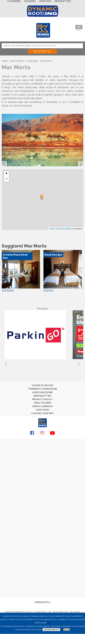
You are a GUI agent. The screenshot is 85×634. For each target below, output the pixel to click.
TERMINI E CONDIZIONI (42, 389)
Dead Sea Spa (53, 254)
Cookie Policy (51, 630)
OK (66, 629)
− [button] (6, 179)
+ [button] (6, 173)
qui (48, 622)
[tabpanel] (36, 335)
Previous (6, 363)
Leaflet (51, 229)
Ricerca (42, 51)
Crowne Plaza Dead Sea (15, 256)
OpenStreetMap (65, 229)
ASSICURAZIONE (42, 392)
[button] (4, 163)
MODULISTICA (42, 602)
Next (79, 363)
